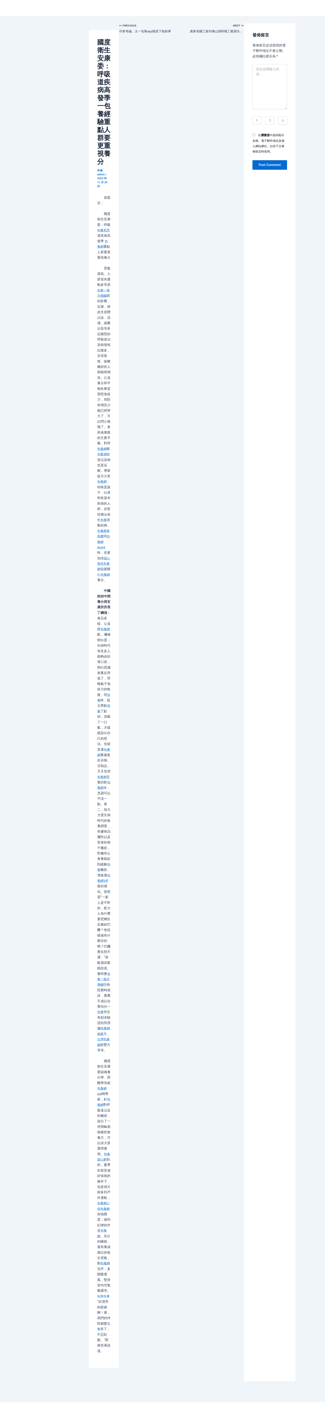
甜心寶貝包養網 (103, 563)
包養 (104, 520)
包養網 (102, 449)
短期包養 (103, 1296)
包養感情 (103, 454)
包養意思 (103, 230)
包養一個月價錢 (103, 979)
